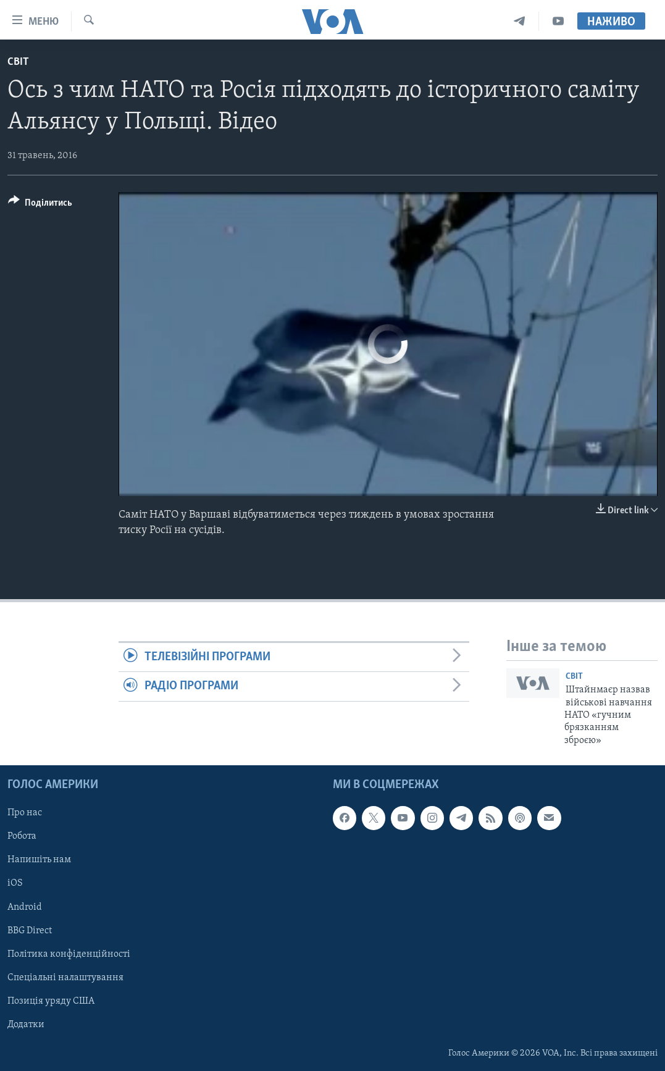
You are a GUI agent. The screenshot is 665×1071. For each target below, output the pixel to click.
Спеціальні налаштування (65, 978)
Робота (21, 837)
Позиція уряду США (50, 1001)
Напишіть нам (39, 860)
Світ (18, 62)
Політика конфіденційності (68, 954)
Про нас (24, 813)
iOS (15, 884)
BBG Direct (29, 931)
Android (24, 907)
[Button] (40, 204)
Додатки (25, 1025)
